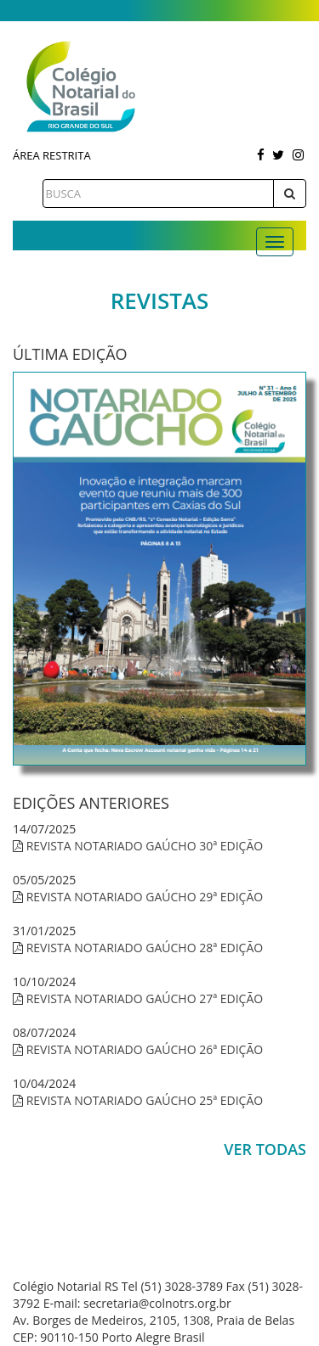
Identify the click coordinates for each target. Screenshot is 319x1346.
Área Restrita (52, 155)
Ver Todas (265, 1149)
